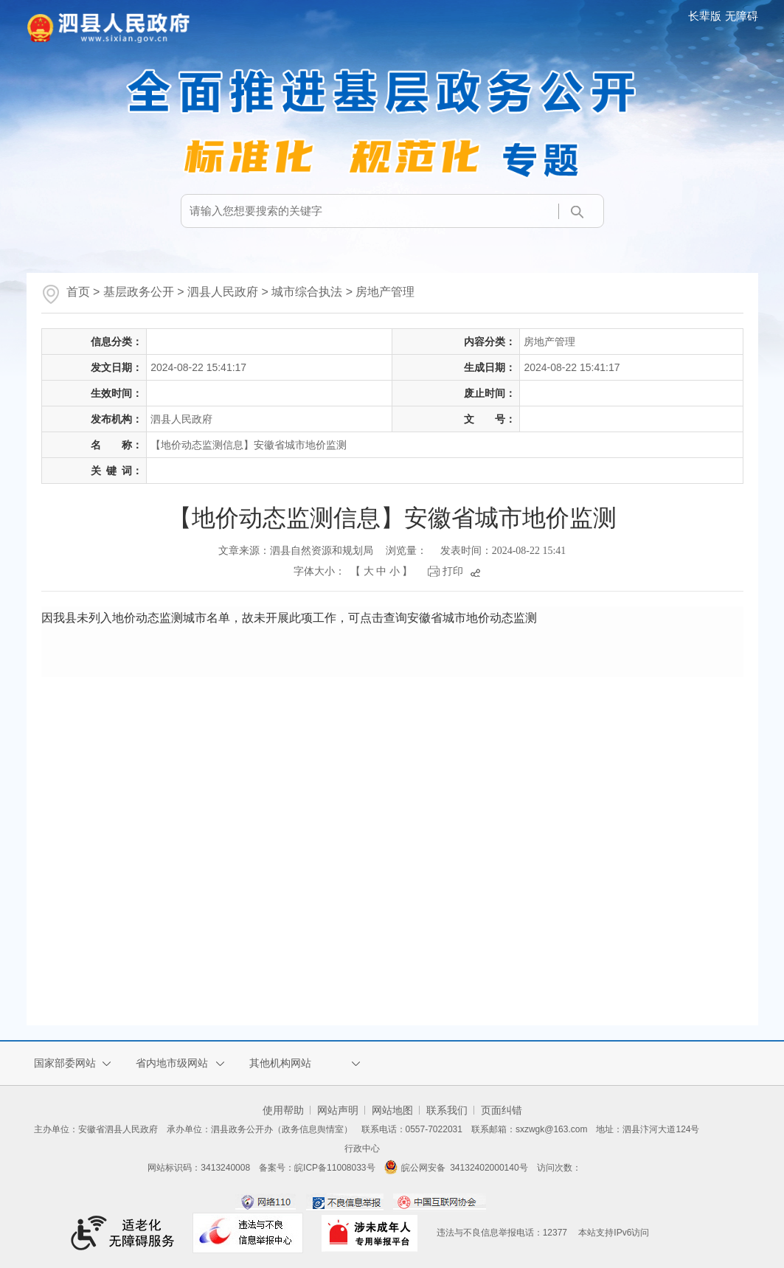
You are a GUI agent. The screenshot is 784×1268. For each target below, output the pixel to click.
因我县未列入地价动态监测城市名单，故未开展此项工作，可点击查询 (289, 618)
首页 (78, 291)
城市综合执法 (306, 291)
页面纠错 (501, 1110)
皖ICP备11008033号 (334, 1168)
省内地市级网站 (172, 1063)
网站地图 (392, 1110)
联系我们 (447, 1110)
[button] (706, 16)
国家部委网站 (65, 1063)
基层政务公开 (138, 291)
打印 (453, 571)
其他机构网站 (280, 1063)
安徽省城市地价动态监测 (472, 618)
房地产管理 (384, 291)
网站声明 (337, 1110)
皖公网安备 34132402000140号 (456, 1168)
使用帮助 (283, 1110)
